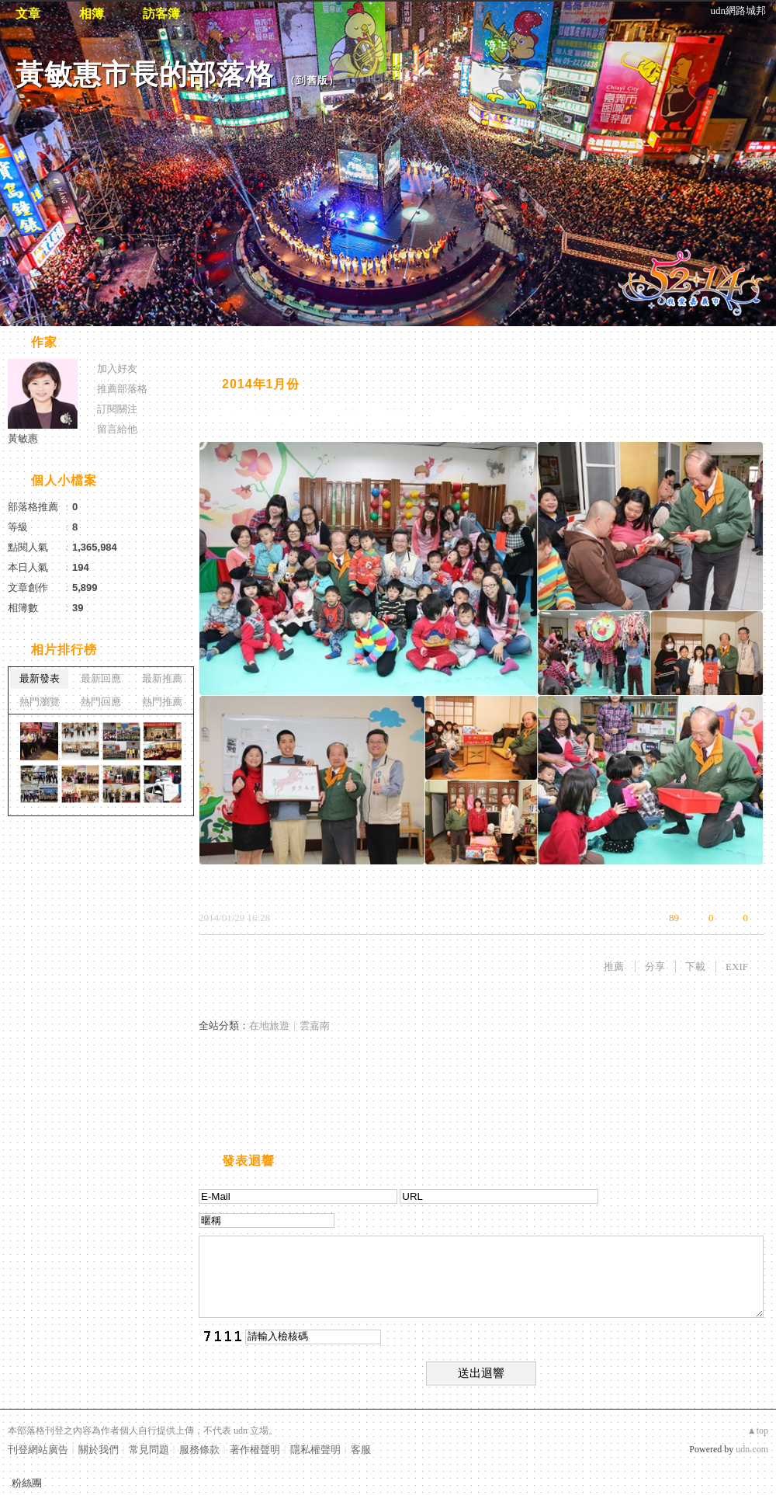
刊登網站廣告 (38, 1449)
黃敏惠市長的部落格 (145, 74)
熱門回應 (101, 702)
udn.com (752, 1449)
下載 (695, 966)
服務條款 (199, 1449)
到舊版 (312, 80)
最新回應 (101, 678)
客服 (361, 1449)
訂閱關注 (117, 409)
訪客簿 (161, 13)
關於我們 (98, 1449)
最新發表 (39, 678)
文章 (28, 13)
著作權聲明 (255, 1449)
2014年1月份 (261, 384)
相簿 (91, 13)
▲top (757, 1430)
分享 (655, 966)
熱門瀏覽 (39, 702)
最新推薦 (162, 678)
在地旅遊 (269, 1025)
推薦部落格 (122, 389)
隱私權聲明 (315, 1449)
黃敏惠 (23, 438)
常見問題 (149, 1449)
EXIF (737, 966)
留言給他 (117, 429)
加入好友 (117, 368)
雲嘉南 (315, 1025)
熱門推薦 (162, 702)
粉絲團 (27, 1483)
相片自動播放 (244, 343)
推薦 (614, 966)
